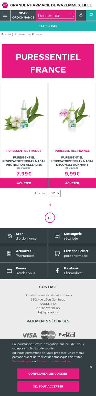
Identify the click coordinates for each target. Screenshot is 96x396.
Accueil (6, 34)
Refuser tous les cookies (53, 361)
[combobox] (54, 15)
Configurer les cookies (48, 373)
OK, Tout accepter (48, 386)
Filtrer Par (48, 26)
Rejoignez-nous (48, 312)
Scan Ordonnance (23, 15)
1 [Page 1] (50, 205)
